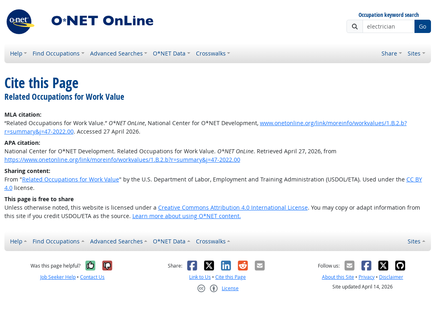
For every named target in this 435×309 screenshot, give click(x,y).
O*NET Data (169, 53)
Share (389, 53)
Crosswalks (211, 53)
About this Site (338, 277)
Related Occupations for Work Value (70, 179)
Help (16, 53)
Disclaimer (391, 277)
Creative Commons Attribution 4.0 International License (233, 207)
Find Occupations (56, 53)
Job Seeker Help (58, 277)
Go (422, 26)
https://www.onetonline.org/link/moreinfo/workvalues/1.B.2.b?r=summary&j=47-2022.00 (122, 159)
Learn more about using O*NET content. (186, 216)
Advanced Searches (116, 53)
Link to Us (200, 277)
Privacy (367, 277)
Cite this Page (230, 277)
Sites (414, 53)
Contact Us (92, 277)
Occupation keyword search (389, 15)
